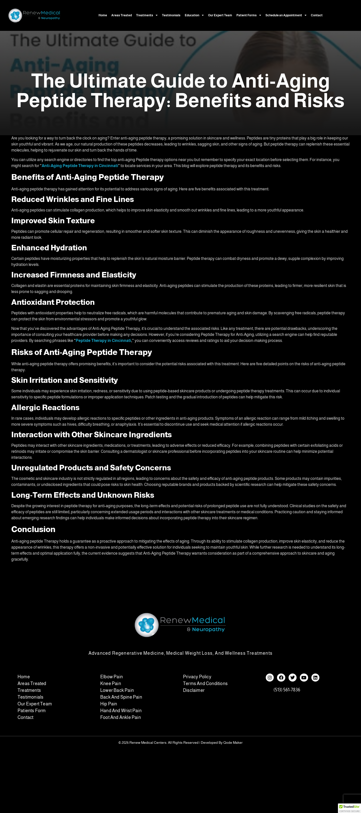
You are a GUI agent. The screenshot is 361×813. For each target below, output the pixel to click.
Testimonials (171, 15)
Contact (317, 15)
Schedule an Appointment (286, 15)
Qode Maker (233, 743)
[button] (349, 808)
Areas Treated (121, 15)
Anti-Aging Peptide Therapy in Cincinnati (80, 166)
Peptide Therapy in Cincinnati (103, 340)
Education (194, 15)
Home (103, 15)
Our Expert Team (220, 15)
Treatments (147, 15)
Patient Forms (248, 15)
